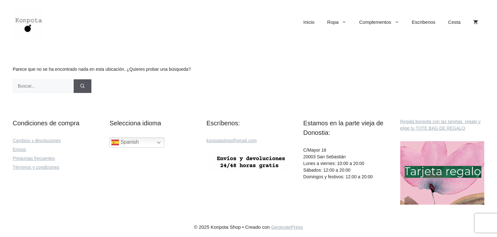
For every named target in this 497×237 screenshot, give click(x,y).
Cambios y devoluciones (37, 140)
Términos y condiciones (36, 167)
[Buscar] (82, 86)
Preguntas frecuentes (34, 158)
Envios (19, 149)
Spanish (125, 142)
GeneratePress (287, 227)
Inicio (309, 22)
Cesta (454, 22)
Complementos (382, 22)
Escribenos (423, 22)
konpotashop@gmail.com (231, 140)
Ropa (340, 22)
